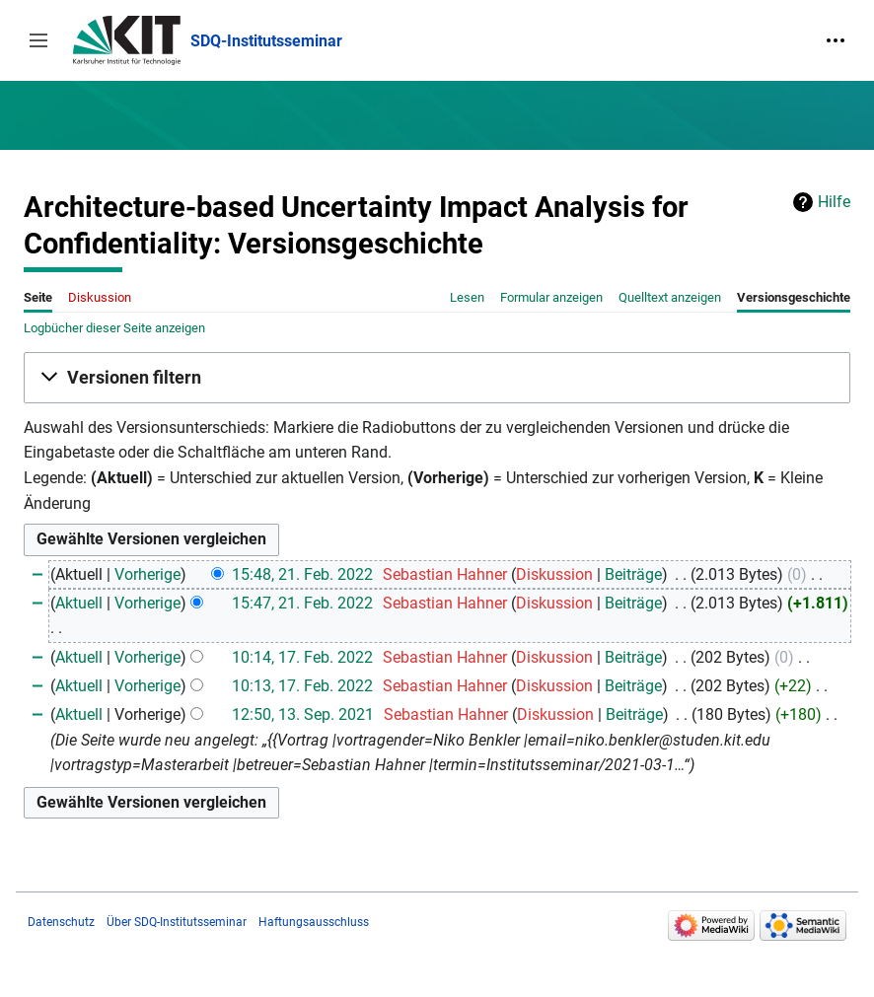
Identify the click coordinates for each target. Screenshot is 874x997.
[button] (38, 40)
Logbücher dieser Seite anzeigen (114, 327)
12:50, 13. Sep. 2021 (303, 714)
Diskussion (554, 574)
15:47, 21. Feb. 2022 (302, 603)
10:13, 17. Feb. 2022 (302, 686)
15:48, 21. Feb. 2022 (302, 574)
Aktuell (79, 603)
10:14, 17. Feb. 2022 (302, 657)
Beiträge (633, 574)
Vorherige (147, 574)
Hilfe (834, 201)
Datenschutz (61, 922)
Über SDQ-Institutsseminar (177, 922)
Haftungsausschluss (313, 922)
